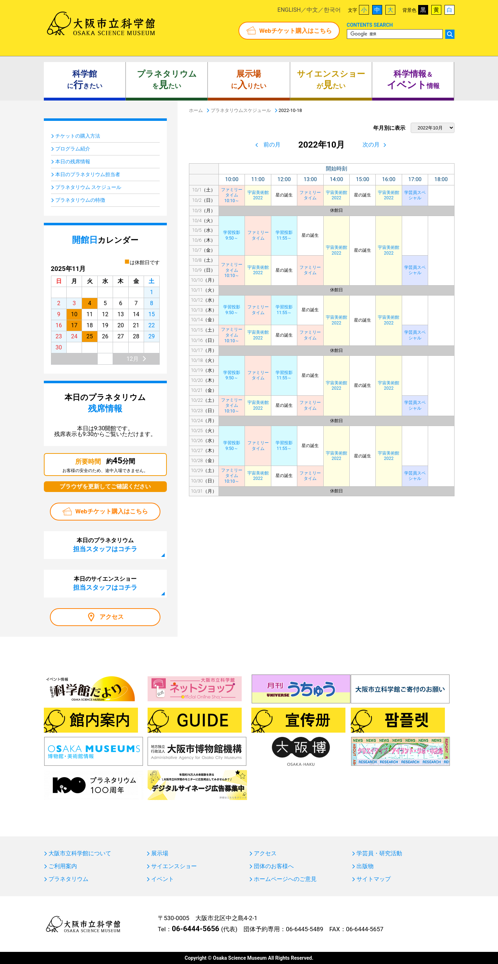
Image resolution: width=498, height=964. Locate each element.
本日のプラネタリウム (105, 545)
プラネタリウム (68, 879)
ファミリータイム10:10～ (231, 195)
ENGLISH (289, 9)
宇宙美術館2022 (258, 195)
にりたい (248, 80)
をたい (167, 80)
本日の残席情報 (72, 161)
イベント (162, 879)
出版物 (365, 866)
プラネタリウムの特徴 (80, 200)
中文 (312, 9)
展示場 (159, 853)
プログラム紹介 (72, 149)
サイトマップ (373, 879)
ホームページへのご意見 (285, 879)
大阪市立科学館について (79, 853)
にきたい (84, 80)
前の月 (272, 144)
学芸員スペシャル (415, 195)
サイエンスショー (174, 866)
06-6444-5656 (195, 928)
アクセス (111, 616)
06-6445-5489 (304, 929)
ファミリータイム (310, 195)
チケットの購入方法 (77, 136)
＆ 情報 (413, 80)
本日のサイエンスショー (105, 583)
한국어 (332, 9)
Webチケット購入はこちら (295, 30)
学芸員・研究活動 (379, 853)
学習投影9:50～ (231, 235)
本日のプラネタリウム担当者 (87, 174)
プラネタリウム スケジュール (88, 187)
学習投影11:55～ (284, 235)
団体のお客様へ (274, 866)
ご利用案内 (62, 866)
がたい (331, 80)
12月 (133, 359)
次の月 (371, 144)
